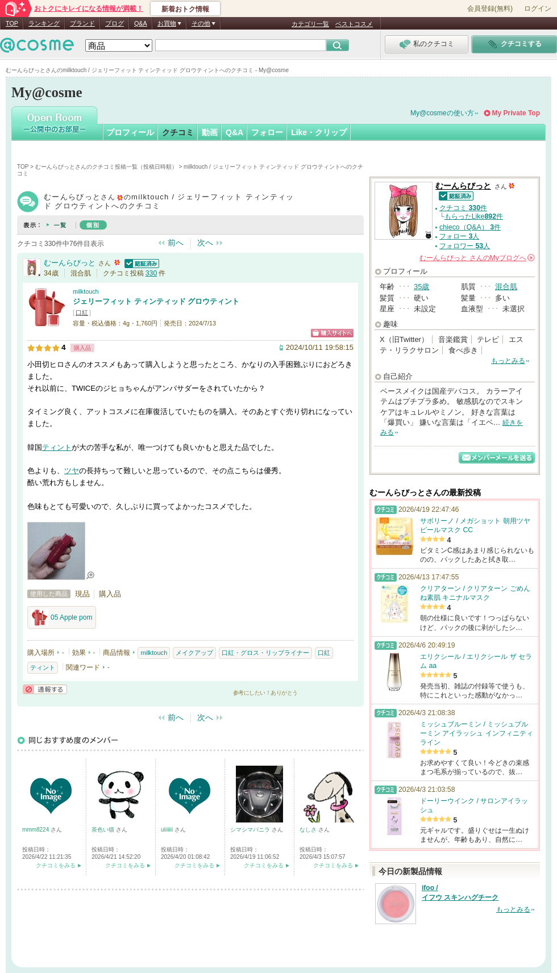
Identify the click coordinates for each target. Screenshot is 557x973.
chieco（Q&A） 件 (470, 227)
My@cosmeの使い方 (442, 113)
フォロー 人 (459, 236)
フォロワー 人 (464, 246)
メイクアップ (194, 652)
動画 (210, 132)
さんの (477, 258)
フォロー (267, 132)
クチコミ (178, 132)
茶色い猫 (104, 829)
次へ (205, 242)
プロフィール (130, 132)
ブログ (114, 23)
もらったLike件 (473, 216)
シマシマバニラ (251, 829)
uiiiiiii (167, 829)
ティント (57, 447)
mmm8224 (36, 829)
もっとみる (508, 361)
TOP (12, 23)
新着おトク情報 (185, 9)
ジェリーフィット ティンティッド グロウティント (156, 301)
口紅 (82, 312)
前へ (176, 242)
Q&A (140, 23)
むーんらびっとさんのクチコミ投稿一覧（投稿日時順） (106, 167)
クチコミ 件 (463, 208)
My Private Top (516, 113)
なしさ (309, 829)
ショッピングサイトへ (332, 333)
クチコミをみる (56, 865)
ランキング (44, 23)
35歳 (421, 286)
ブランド (82, 23)
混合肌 (506, 286)
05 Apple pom (61, 617)
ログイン (537, 8)
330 (151, 273)
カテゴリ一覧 (310, 23)
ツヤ (71, 470)
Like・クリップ (319, 132)
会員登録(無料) (490, 8)
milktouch (86, 291)
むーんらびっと (69, 262)
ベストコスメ (354, 23)
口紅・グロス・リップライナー (265, 652)
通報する (45, 689)
